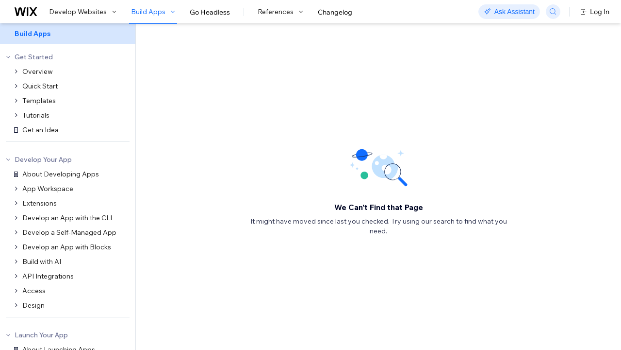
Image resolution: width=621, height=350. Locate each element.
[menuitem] (67, 33)
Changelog (335, 12)
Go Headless (210, 12)
